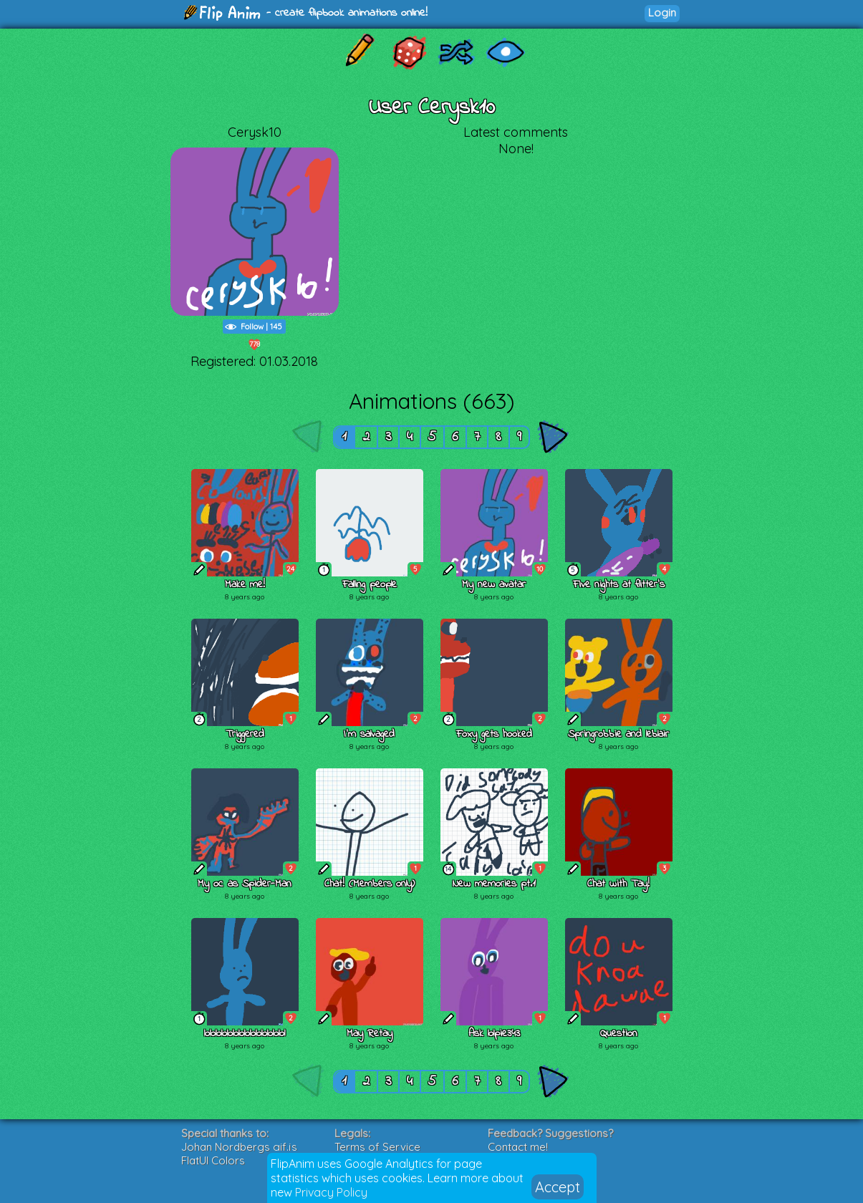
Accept (557, 1187)
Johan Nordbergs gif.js (239, 1147)
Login (662, 12)
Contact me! (518, 1147)
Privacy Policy (331, 1192)
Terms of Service (377, 1147)
